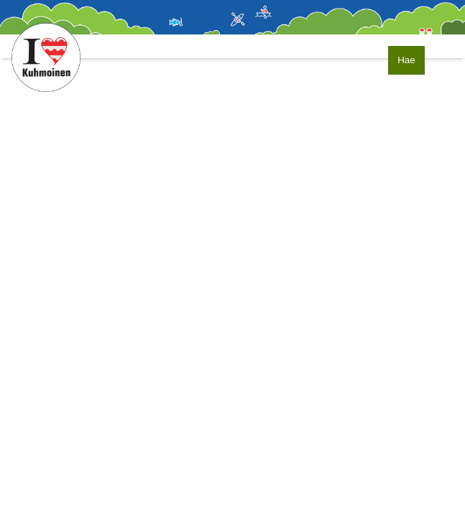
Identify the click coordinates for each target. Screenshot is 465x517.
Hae (406, 60)
